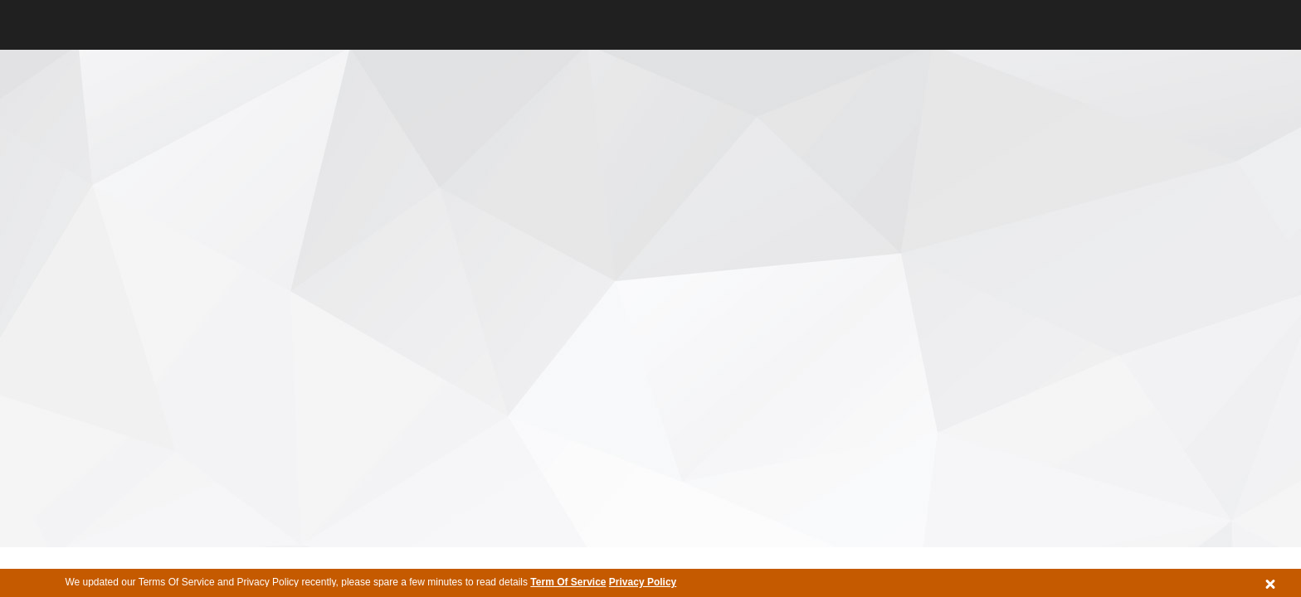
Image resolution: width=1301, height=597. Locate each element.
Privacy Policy (642, 582)
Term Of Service (568, 582)
